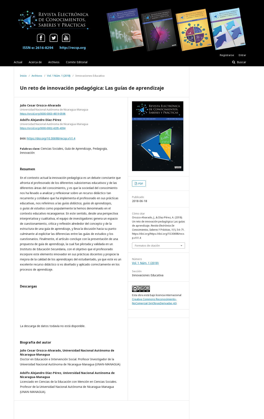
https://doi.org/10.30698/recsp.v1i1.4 (51, 138)
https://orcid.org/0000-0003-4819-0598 (42, 113)
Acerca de (35, 62)
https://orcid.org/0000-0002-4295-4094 (42, 128)
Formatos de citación (147, 245)
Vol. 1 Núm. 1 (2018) (58, 75)
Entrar (242, 55)
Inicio (23, 75)
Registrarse (227, 55)
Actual (18, 62)
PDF (140, 183)
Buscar (241, 62)
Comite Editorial (76, 62)
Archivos (53, 62)
